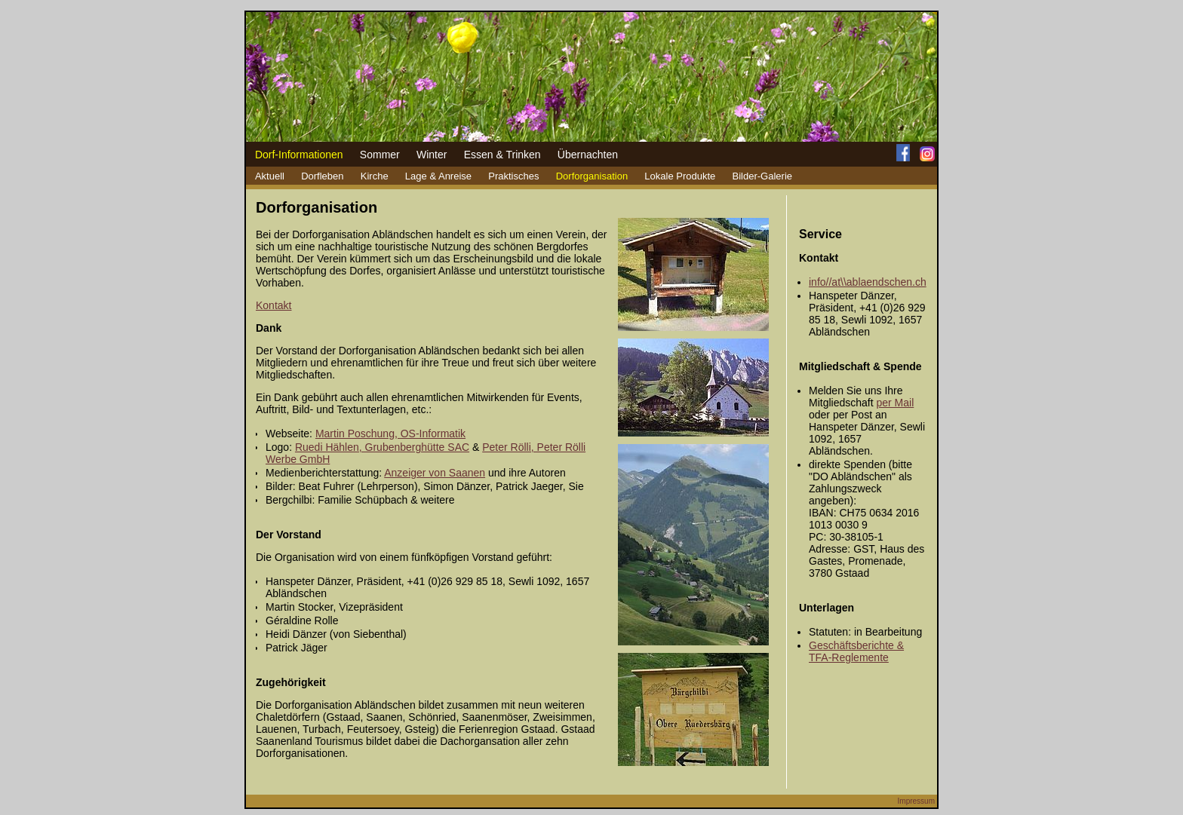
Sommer (380, 155)
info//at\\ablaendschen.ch (867, 282)
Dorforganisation (592, 176)
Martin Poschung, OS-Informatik (390, 433)
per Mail (895, 403)
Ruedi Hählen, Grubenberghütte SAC (382, 447)
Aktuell (269, 176)
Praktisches (513, 176)
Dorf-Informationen (299, 155)
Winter (431, 155)
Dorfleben (322, 176)
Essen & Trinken (502, 155)
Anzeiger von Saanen (434, 473)
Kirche (375, 176)
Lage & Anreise (438, 176)
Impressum (916, 801)
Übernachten (588, 155)
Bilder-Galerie (762, 176)
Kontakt (273, 305)
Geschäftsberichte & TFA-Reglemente (856, 651)
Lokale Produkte (679, 176)
